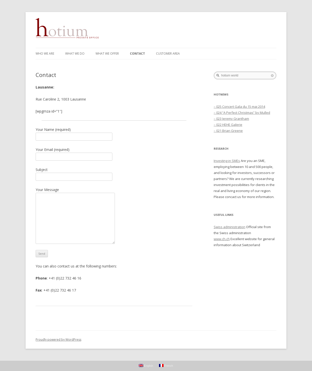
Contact (137, 53)
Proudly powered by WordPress (58, 339)
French (166, 365)
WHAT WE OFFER (107, 53)
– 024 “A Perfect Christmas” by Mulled (242, 112)
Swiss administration (229, 227)
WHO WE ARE (45, 53)
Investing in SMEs (227, 160)
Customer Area (168, 53)
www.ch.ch (222, 239)
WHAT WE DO (75, 53)
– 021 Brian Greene (228, 130)
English (146, 365)
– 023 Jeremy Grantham (231, 118)
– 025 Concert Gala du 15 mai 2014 (239, 106)
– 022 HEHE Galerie (228, 124)
